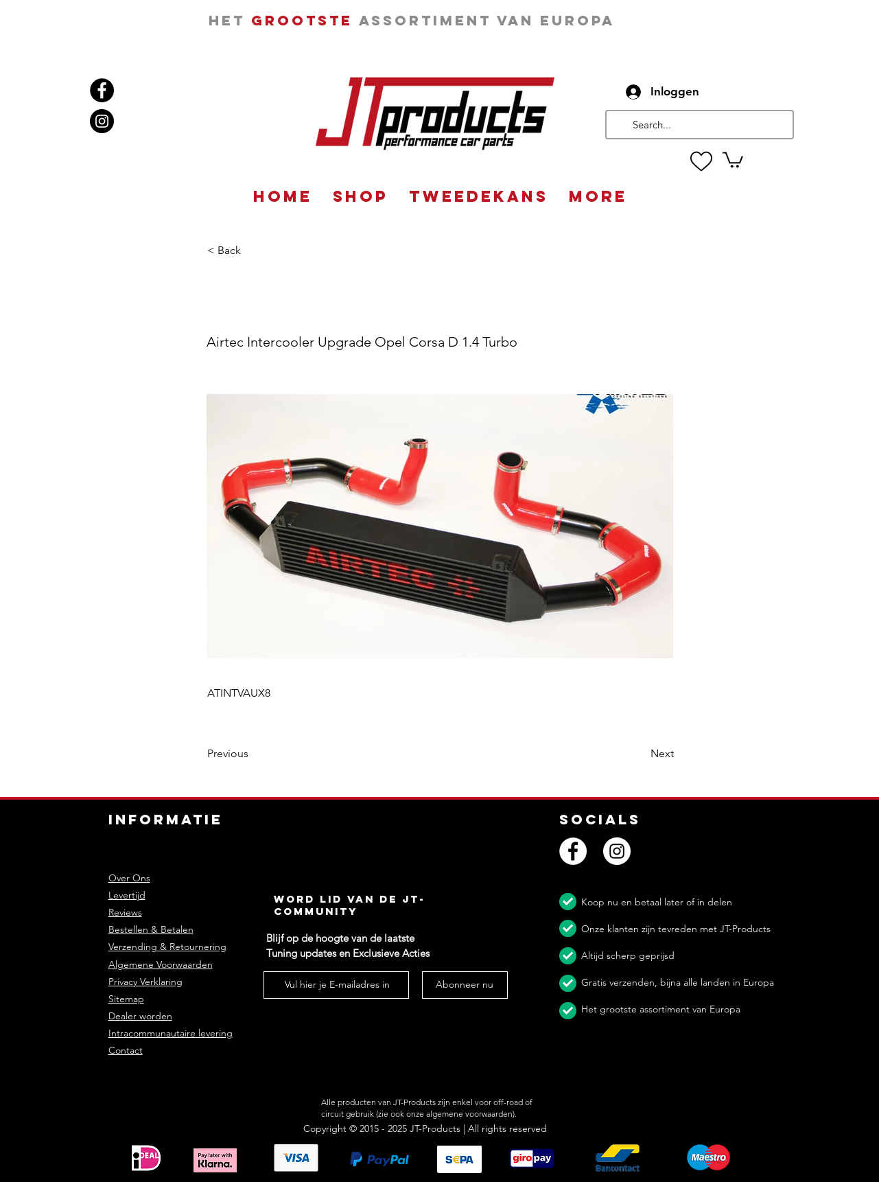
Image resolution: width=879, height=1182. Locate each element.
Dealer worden (140, 1016)
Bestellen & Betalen (151, 929)
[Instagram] (102, 121)
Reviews (125, 912)
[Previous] (252, 754)
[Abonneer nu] (465, 985)
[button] (733, 158)
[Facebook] (102, 90)
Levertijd (126, 895)
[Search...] (698, 124)
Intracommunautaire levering (170, 1033)
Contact (125, 1050)
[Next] (639, 754)
